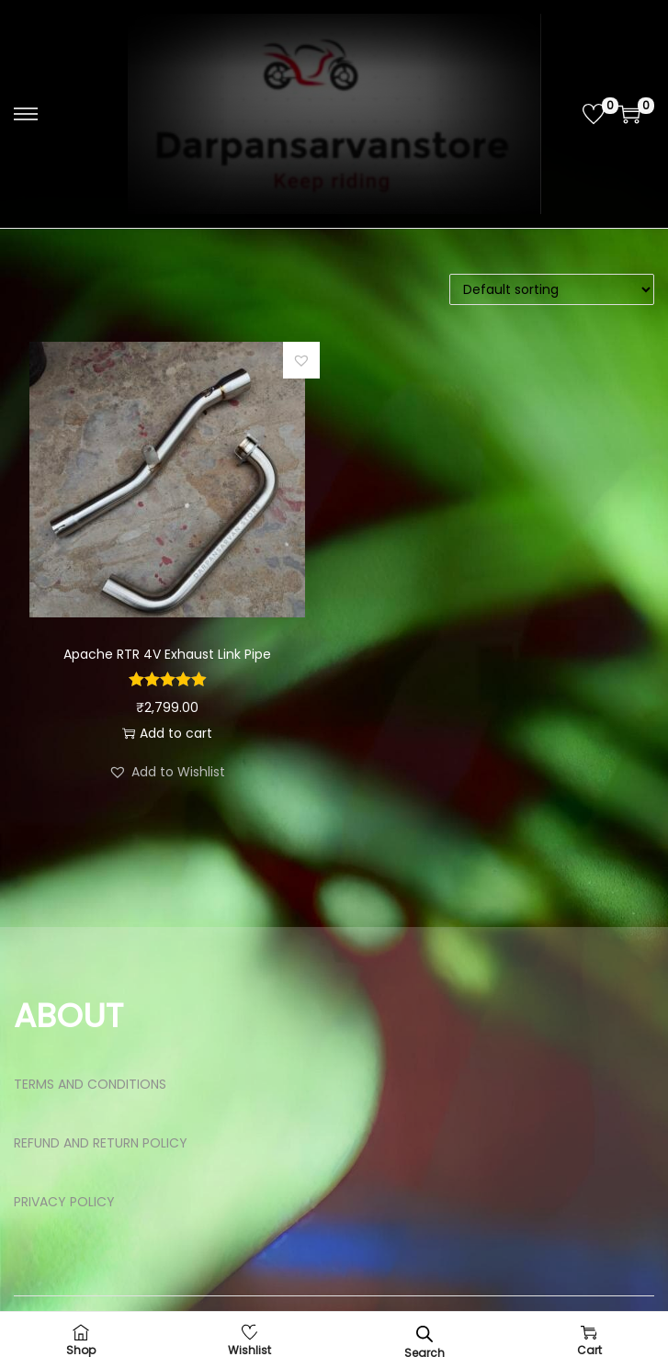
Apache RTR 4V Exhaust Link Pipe (167, 654)
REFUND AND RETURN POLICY (100, 1143)
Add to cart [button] (167, 733)
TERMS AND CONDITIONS (90, 1084)
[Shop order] (551, 289)
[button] (301, 360)
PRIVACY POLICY (64, 1202)
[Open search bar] (424, 1333)
